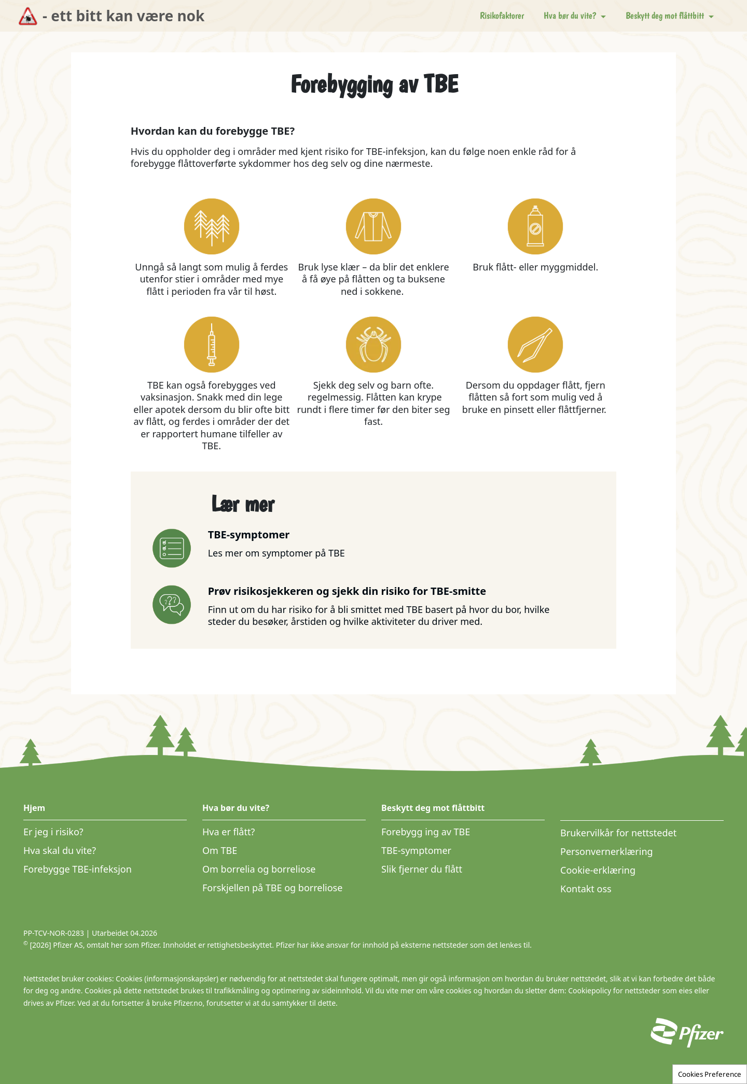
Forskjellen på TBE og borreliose (272, 887)
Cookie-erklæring (597, 870)
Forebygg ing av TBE (425, 831)
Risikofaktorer (502, 15)
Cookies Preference (709, 1074)
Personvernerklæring (606, 851)
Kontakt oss (586, 888)
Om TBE (219, 850)
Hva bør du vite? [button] (571, 15)
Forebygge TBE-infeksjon (77, 869)
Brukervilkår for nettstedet (618, 832)
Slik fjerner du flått (421, 869)
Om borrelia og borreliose (258, 869)
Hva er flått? (228, 831)
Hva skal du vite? (59, 850)
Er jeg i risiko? (53, 831)
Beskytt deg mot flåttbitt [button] (666, 15)
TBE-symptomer (416, 850)
